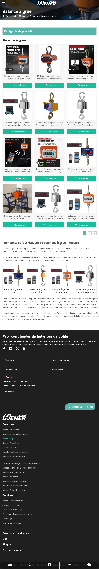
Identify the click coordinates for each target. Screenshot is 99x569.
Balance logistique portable (14, 481)
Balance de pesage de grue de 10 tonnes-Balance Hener (81, 170)
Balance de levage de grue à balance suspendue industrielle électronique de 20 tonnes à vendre (49, 217)
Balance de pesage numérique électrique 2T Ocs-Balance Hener (17, 170)
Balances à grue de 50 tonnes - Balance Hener (17, 217)
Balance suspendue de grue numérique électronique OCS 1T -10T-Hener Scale (81, 77)
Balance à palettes (10, 443)
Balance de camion (10, 429)
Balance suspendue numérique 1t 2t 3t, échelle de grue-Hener (18, 77)
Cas (4, 538)
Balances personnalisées (13, 500)
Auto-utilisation (27, 386)
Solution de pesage (10, 505)
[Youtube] (24, 348)
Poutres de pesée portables (14, 485)
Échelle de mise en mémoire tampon (18, 468)
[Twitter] (17, 348)
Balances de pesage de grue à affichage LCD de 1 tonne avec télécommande (81, 217)
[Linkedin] (10, 348)
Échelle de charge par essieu (15, 452)
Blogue (6, 544)
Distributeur (10, 381)
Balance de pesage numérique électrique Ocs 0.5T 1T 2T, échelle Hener (49, 170)
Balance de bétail (10, 476)
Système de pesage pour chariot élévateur (21, 463)
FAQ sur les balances (11, 523)
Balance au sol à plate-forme (15, 434)
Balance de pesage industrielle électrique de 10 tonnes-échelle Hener (49, 124)
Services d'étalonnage (12, 509)
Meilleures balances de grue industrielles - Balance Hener (49, 77)
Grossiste (9, 386)
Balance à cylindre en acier (14, 456)
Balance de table (9, 447)
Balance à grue (9, 438)
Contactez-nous (12, 550)
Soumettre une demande (81, 407)
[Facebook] (4, 348)
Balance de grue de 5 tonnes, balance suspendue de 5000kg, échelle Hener (17, 124)
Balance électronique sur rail (14, 472)
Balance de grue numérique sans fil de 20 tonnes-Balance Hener (81, 123)
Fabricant (26, 381)
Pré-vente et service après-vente (17, 514)
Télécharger (7, 518)
